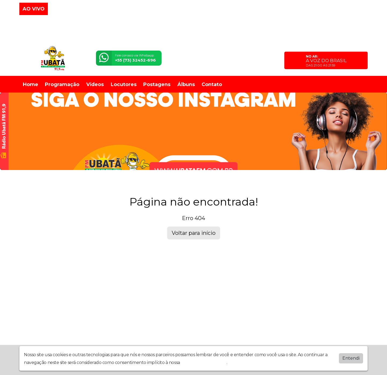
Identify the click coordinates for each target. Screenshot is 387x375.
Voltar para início (194, 233)
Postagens (156, 84)
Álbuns (186, 84)
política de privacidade (204, 362)
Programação (62, 84)
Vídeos (95, 84)
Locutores (124, 84)
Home (30, 84)
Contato (212, 84)
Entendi (351, 358)
